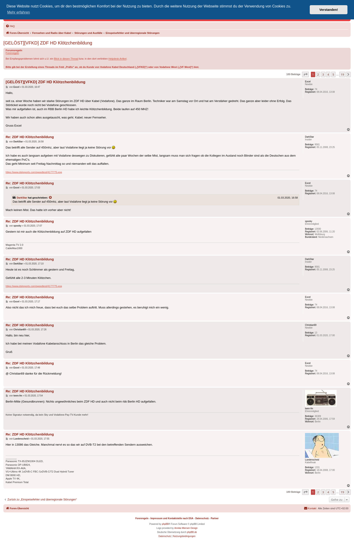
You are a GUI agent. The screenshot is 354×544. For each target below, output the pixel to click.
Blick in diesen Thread (66, 58)
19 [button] (342, 74)
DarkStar (22, 197)
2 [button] (318, 74)
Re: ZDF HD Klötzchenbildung (30, 137)
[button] (305, 74)
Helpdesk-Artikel (117, 58)
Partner (215, 518)
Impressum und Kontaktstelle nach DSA (171, 518)
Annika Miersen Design (186, 528)
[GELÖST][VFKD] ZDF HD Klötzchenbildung (47, 42)
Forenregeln (12, 53)
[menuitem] (10, 26)
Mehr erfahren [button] (18, 12)
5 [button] (333, 74)
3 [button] (323, 74)
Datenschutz (202, 518)
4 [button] (328, 74)
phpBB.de (192, 532)
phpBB (165, 524)
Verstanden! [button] (328, 10)
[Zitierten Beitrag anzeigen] (51, 198)
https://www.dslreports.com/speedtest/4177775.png (34, 172)
